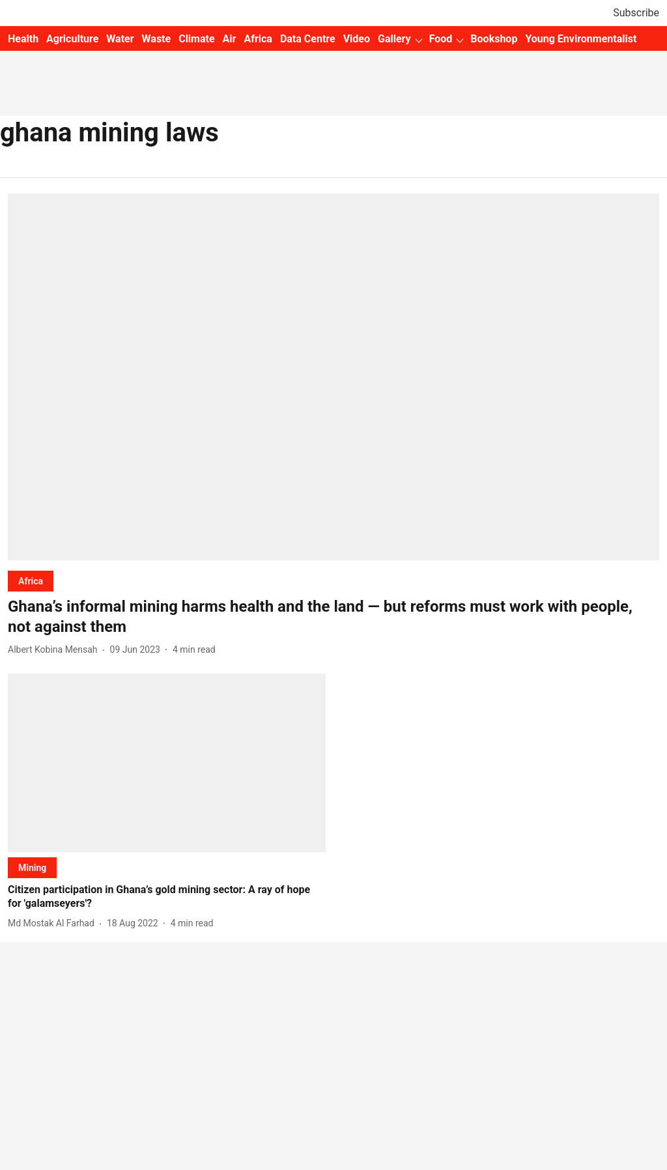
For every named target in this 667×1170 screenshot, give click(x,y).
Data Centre (307, 39)
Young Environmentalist (580, 39)
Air (229, 39)
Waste (156, 39)
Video (356, 39)
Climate (196, 39)
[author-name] (55, 650)
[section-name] (30, 581)
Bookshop (493, 39)
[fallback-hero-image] (333, 376)
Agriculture (72, 39)
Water (120, 39)
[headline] (333, 617)
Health (23, 39)
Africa (258, 39)
